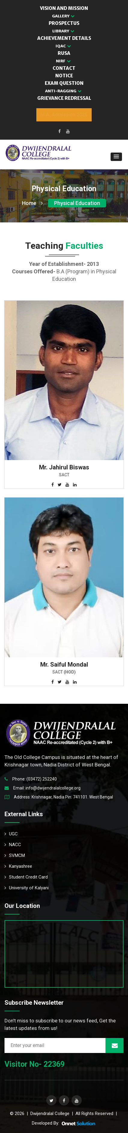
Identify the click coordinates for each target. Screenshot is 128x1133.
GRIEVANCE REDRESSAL (64, 98)
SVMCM (15, 855)
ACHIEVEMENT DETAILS (64, 38)
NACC (13, 844)
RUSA (64, 53)
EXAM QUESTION (64, 83)
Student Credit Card (26, 877)
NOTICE (64, 76)
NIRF (63, 61)
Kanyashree (18, 866)
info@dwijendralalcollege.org (53, 788)
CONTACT (64, 68)
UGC (11, 834)
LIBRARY (63, 31)
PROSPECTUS (64, 23)
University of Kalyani (27, 888)
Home (32, 203)
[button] (116, 157)
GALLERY (63, 16)
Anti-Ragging (63, 91)
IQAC (63, 46)
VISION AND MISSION (64, 8)
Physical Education (77, 203)
